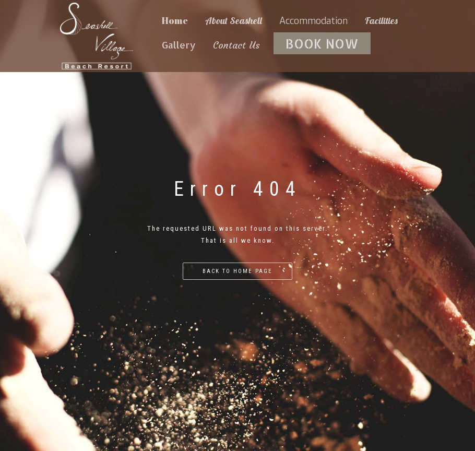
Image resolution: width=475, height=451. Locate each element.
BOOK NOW (322, 43)
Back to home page (237, 271)
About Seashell (233, 21)
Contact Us (236, 45)
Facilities (381, 21)
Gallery (179, 45)
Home (175, 20)
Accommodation (313, 21)
